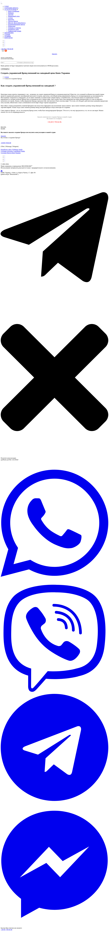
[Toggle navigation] (1, 3)
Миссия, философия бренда (17, 23)
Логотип (10, 14)
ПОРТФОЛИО (9, 33)
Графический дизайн (14, 31)
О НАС (6, 6)
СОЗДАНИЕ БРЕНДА (11, 8)
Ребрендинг (11, 26)
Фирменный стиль (14, 16)
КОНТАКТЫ (8, 38)
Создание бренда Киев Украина (10, 153)
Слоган (10, 18)
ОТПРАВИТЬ (5, 69)
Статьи (6, 77)
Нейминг (11, 13)
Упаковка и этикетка (14, 28)
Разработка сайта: (6, 149)
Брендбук (11, 19)
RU (6, 50)
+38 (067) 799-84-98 (7, 49)
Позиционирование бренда (16, 24)
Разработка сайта (13, 29)
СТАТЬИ (7, 34)
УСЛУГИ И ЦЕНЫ (10, 9)
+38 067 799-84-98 (6, 929)
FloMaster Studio (17, 149)
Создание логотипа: (7, 151)
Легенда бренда (13, 21)
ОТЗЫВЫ (7, 36)
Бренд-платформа (13, 11)
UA (3, 50)
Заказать (54, 54)
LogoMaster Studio (19, 151)
